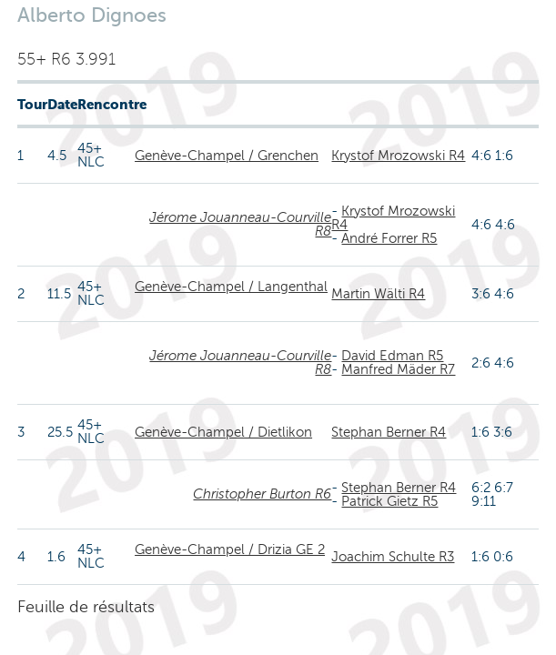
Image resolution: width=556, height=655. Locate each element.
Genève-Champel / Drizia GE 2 (230, 549)
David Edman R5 (392, 355)
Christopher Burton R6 (262, 494)
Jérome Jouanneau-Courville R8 (240, 224)
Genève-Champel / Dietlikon (223, 432)
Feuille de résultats (86, 607)
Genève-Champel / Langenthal (231, 286)
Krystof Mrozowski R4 (398, 155)
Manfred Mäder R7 (398, 369)
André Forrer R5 (389, 238)
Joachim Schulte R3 (392, 556)
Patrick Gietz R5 (389, 501)
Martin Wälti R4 (378, 294)
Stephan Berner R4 (388, 432)
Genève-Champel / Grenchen (226, 155)
